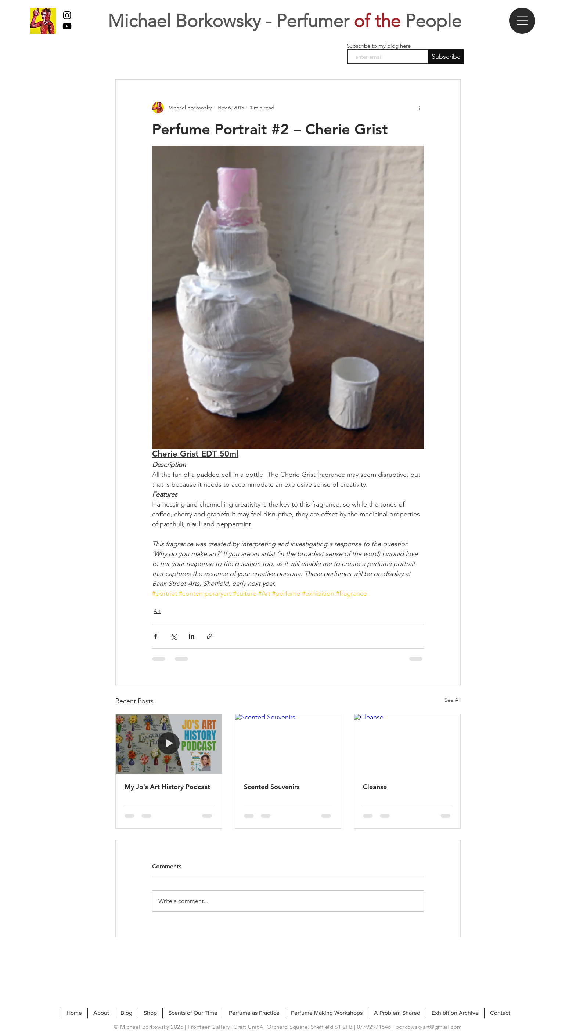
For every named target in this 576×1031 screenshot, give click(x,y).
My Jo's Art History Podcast (167, 787)
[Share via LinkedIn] (191, 636)
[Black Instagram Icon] (67, 15)
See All (452, 700)
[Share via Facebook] (155, 636)
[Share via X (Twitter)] (173, 636)
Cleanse (375, 787)
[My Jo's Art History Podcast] (169, 743)
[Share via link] (209, 636)
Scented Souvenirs (272, 787)
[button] (522, 21)
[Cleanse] (407, 743)
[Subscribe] (446, 56)
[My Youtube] (67, 26)
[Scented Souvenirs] (288, 743)
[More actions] (419, 107)
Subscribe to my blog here (379, 45)
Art (157, 611)
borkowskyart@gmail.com (429, 1026)
